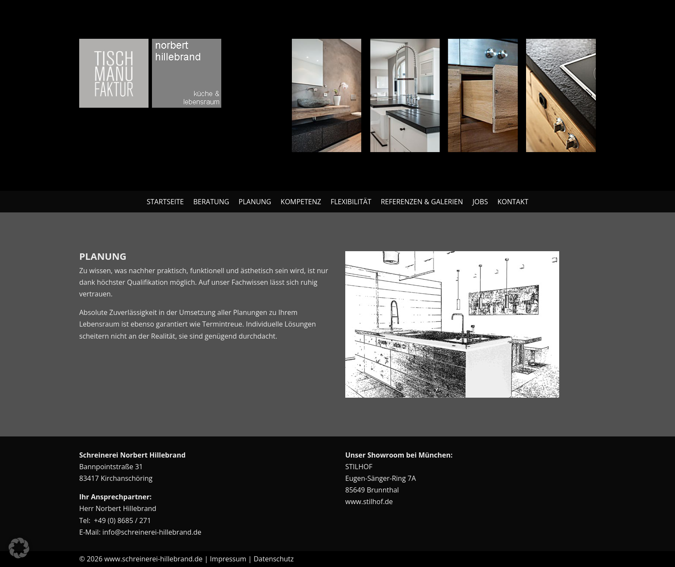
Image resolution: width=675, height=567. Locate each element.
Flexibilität (351, 202)
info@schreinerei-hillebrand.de (151, 532)
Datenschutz (274, 559)
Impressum (228, 559)
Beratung (211, 202)
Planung (254, 202)
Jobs (480, 202)
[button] (19, 548)
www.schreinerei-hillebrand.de (153, 559)
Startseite (165, 202)
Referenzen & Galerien (422, 202)
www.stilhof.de (369, 501)
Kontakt (512, 202)
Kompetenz (301, 202)
